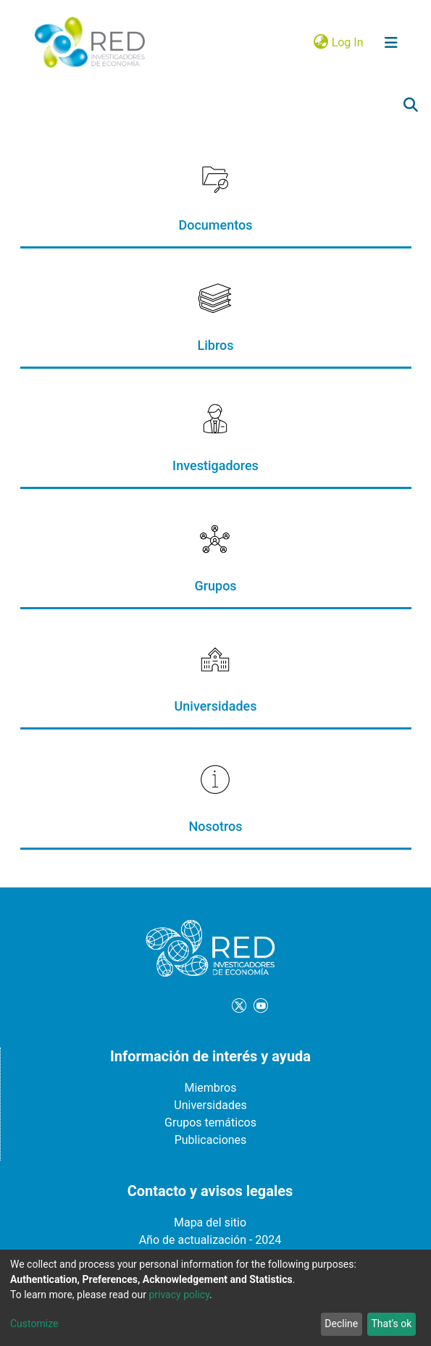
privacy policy (178, 1294)
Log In (348, 42)
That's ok (391, 1323)
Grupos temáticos (210, 1122)
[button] (321, 42)
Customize (34, 1323)
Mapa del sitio (210, 1222)
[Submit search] (410, 105)
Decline (341, 1323)
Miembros (210, 1088)
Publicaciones (211, 1140)
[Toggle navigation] (391, 42)
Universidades (210, 1105)
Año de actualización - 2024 (210, 1240)
